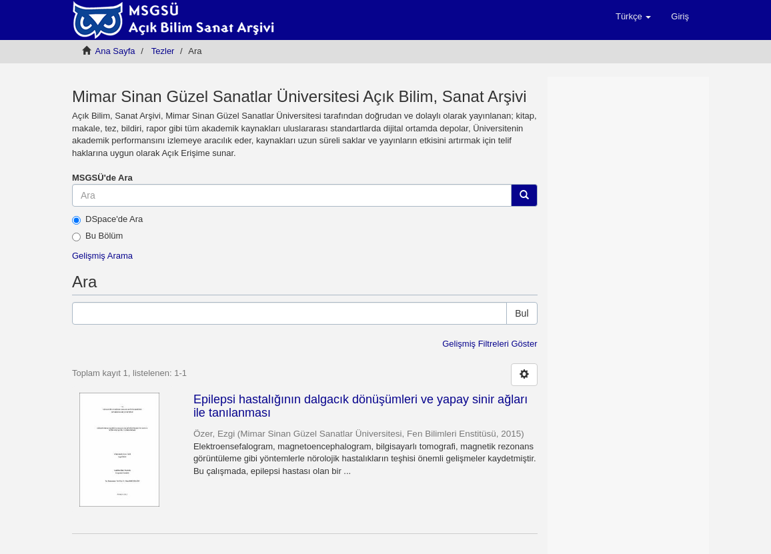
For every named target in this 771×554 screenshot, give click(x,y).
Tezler (163, 51)
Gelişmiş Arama (102, 256)
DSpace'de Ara (107, 219)
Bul (521, 313)
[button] (633, 16)
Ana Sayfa (115, 51)
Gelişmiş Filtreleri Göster (489, 344)
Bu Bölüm (97, 236)
